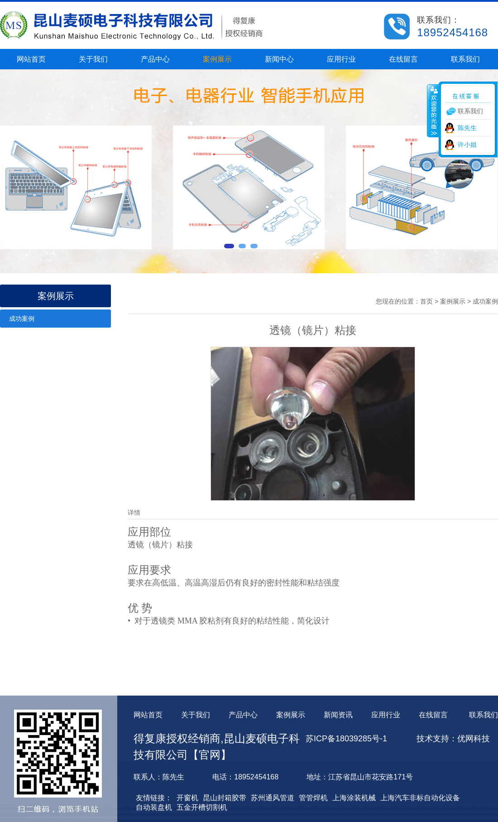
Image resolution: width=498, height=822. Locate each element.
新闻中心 (279, 59)
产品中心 (155, 59)
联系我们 (465, 59)
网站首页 (31, 59)
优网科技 (473, 738)
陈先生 (467, 127)
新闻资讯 (338, 715)
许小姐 (467, 144)
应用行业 (341, 59)
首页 (426, 301)
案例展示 (217, 59)
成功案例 (21, 318)
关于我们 (93, 59)
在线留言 (403, 59)
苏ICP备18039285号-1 (346, 738)
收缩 (433, 110)
